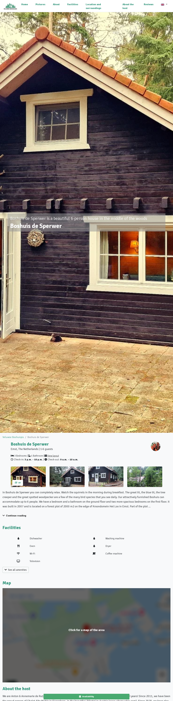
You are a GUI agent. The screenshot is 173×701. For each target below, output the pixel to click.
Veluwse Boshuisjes (13, 437)
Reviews (148, 4)
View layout (53, 455)
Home (24, 4)
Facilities (72, 4)
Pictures (40, 4)
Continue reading (14, 515)
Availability (86, 696)
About (56, 4)
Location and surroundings (93, 6)
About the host (128, 6)
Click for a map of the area (86, 630)
